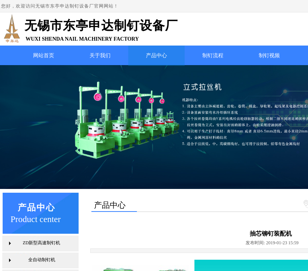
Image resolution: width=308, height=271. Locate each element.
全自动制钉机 (41, 259)
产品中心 (156, 55)
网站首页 (43, 55)
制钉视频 (269, 55)
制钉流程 (212, 55)
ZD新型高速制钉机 (42, 242)
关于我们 (100, 55)
